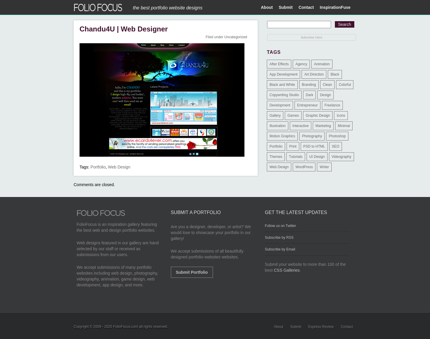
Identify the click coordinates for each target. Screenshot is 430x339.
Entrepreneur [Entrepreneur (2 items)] (307, 105)
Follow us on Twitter (280, 226)
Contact (306, 7)
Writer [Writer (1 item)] (324, 167)
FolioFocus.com (125, 327)
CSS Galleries (287, 270)
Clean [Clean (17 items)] (327, 85)
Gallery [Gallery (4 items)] (275, 115)
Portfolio (97, 167)
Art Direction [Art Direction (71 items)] (314, 74)
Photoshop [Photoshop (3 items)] (337, 136)
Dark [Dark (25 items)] (309, 95)
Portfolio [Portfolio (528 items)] (275, 146)
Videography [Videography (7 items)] (341, 157)
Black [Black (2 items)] (334, 74)
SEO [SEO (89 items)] (335, 146)
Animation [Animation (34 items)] (322, 64)
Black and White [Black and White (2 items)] (282, 85)
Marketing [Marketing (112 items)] (323, 126)
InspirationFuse (335, 7)
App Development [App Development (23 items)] (283, 74)
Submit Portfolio (192, 272)
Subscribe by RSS (279, 238)
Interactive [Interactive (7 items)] (300, 126)
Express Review (321, 327)
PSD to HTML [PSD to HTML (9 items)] (314, 146)
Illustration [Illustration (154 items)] (277, 126)
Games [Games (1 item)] (293, 115)
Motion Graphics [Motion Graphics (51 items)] (282, 136)
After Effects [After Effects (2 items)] (279, 64)
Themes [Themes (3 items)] (275, 157)
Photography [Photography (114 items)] (312, 136)
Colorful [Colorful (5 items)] (345, 85)
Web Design (119, 167)
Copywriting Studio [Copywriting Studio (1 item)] (284, 95)
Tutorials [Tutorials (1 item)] (295, 157)
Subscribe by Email (280, 249)
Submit (285, 7)
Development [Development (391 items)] (279, 105)
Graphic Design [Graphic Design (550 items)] (318, 115)
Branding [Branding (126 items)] (309, 85)
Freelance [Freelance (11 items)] (332, 105)
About (267, 7)
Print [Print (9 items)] (293, 146)
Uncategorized (235, 37)
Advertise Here (311, 37)
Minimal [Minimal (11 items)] (344, 126)
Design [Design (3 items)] (325, 95)
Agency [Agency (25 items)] (301, 64)
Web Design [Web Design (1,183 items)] (279, 167)
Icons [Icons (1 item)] (341, 115)
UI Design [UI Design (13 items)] (317, 157)
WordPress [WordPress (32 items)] (304, 167)
